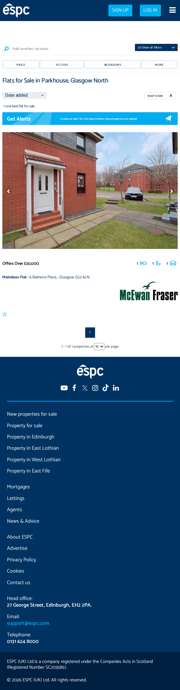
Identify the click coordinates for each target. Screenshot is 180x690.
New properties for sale (32, 414)
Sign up (120, 10)
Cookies (15, 571)
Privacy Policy (21, 560)
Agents (14, 509)
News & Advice (23, 521)
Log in (150, 10)
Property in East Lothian (33, 448)
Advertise (17, 548)
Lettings (16, 498)
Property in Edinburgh (30, 437)
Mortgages (18, 487)
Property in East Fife (28, 471)
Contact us (18, 582)
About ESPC (20, 537)
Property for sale (24, 425)
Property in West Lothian (34, 459)
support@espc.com (28, 623)
